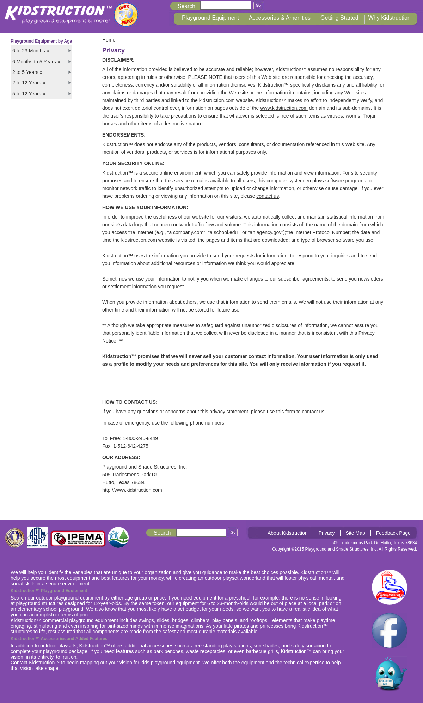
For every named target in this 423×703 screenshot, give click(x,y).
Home (108, 40)
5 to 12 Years (28, 93)
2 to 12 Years (28, 83)
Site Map (355, 533)
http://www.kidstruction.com (132, 490)
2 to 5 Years (27, 72)
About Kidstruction (288, 533)
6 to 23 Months (30, 51)
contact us (267, 196)
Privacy (327, 533)
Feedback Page (393, 533)
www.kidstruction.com (284, 108)
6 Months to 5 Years (36, 61)
